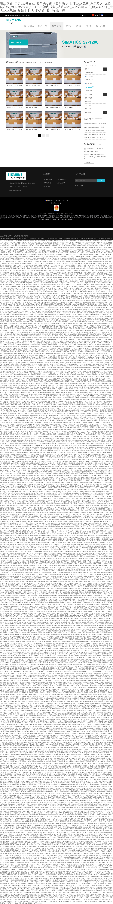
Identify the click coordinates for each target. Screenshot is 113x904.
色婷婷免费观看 (97, 381)
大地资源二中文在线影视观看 (21, 341)
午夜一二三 (17, 436)
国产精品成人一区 (8, 705)
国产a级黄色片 (26, 678)
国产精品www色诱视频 (14, 252)
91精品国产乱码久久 (66, 609)
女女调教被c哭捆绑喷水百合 (98, 518)
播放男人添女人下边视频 (59, 408)
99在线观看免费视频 (42, 608)
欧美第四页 (106, 526)
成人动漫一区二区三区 (26, 714)
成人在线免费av (74, 726)
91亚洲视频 (28, 533)
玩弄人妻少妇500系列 (9, 553)
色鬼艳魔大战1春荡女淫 (77, 765)
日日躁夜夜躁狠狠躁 (17, 744)
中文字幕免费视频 (78, 330)
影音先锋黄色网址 (51, 809)
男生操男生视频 (42, 240)
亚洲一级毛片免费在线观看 (96, 827)
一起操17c (109, 737)
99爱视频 (58, 394)
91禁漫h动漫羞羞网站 (99, 491)
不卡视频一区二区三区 (7, 572)
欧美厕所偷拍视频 (18, 267)
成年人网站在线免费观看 (28, 696)
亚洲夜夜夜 (38, 343)
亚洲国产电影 (67, 765)
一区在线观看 (22, 496)
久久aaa (106, 548)
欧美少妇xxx (59, 313)
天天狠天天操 (22, 316)
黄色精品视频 (44, 798)
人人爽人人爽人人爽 (90, 286)
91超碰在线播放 (53, 581)
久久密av (29, 281)
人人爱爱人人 (102, 330)
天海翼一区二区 (9, 855)
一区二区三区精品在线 (89, 383)
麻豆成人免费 (83, 284)
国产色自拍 (93, 341)
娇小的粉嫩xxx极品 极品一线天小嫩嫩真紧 (35, 876)
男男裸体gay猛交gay (66, 472)
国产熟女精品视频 (90, 337)
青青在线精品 (99, 268)
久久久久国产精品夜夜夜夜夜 (91, 899)
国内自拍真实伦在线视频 (84, 240)
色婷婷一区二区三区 (16, 495)
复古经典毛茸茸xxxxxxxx (13, 415)
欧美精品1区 (5, 730)
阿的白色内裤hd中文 (26, 687)
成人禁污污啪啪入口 (17, 240)
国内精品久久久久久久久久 (52, 258)
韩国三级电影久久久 (87, 461)
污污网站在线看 (76, 519)
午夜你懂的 (40, 300)
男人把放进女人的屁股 (60, 848)
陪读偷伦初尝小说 (89, 486)
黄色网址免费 (67, 404)
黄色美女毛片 (25, 669)
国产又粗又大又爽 (23, 894)
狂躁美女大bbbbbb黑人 (101, 300)
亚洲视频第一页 (29, 825)
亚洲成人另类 (73, 806)
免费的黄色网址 (108, 404)
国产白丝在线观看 (31, 719)
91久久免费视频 (20, 339)
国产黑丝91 (30, 247)
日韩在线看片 (47, 247)
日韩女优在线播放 (18, 486)
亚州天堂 (89, 420)
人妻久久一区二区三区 (19, 539)
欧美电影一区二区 (107, 562)
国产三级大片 (78, 662)
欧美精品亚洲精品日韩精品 (16, 581)
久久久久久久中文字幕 (25, 450)
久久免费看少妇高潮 (57, 279)
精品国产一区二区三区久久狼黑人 (88, 281)
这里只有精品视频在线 (19, 887)
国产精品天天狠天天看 (91, 457)
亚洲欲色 (104, 708)
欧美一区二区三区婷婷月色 (56, 687)
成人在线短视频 (105, 442)
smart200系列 (89, 72)
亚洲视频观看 (48, 461)
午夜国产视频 (48, 270)
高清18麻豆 (45, 334)
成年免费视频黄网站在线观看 (20, 461)
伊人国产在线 (104, 336)
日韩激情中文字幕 (26, 615)
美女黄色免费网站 (23, 728)
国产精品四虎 (7, 841)
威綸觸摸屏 (88, 112)
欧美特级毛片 (59, 772)
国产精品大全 (35, 274)
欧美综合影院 (32, 869)
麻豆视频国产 (82, 700)
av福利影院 (101, 760)
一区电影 (13, 618)
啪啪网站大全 (87, 475)
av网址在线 (55, 256)
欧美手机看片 (22, 275)
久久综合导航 (107, 901)
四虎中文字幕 (99, 526)
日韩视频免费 (91, 456)
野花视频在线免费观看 (22, 350)
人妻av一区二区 (17, 265)
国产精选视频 (45, 443)
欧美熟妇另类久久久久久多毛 (40, 687)
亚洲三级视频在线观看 (81, 576)
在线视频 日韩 (64, 876)
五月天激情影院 (52, 689)
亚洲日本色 (11, 574)
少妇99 (71, 390)
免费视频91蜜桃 (21, 487)
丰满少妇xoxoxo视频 (26, 747)
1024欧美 (28, 399)
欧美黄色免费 (69, 473)
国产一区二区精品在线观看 (58, 272)
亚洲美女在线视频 (79, 256)
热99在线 (107, 894)
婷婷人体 (58, 456)
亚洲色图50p (91, 242)
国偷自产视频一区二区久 (48, 597)
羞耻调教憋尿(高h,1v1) (23, 823)
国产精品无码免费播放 (88, 247)
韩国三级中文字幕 (102, 692)
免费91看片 (59, 790)
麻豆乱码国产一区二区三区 (65, 330)
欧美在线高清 (43, 590)
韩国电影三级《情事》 (95, 551)
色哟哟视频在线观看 (31, 251)
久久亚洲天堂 (73, 438)
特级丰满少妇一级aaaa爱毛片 (96, 258)
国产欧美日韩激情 (73, 343)
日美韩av (59, 834)
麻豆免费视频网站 (13, 519)
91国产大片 (10, 876)
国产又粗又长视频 (81, 555)
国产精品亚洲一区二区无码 (61, 533)
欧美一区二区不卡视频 (56, 327)
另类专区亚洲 (97, 510)
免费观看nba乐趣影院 (86, 397)
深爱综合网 (56, 419)
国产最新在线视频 (94, 336)
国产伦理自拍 (53, 560)
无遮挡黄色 (34, 415)
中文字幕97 (108, 323)
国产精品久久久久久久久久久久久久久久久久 (26, 493)
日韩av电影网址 (88, 851)
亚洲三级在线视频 (12, 245)
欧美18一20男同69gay (78, 837)
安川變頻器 (72, 217)
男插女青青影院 (49, 429)
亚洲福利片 (14, 496)
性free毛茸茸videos (16, 578)
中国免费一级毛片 (30, 330)
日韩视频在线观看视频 (89, 465)
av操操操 (47, 316)
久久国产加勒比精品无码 (20, 256)
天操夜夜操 (101, 606)
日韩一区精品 (65, 450)
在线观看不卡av (15, 463)
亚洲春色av (46, 265)
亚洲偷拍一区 (37, 616)
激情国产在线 (65, 620)
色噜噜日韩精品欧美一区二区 (104, 337)
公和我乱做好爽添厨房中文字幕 (45, 495)
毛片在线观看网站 (20, 251)
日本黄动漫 (12, 795)
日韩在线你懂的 (34, 668)
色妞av (48, 532)
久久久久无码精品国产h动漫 (87, 396)
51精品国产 (100, 882)
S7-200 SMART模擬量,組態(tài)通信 (93, 137)
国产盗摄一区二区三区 (23, 479)
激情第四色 (96, 367)
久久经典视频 (33, 350)
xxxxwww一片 (15, 447)
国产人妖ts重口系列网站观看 (28, 889)
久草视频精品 (103, 313)
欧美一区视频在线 (19, 671)
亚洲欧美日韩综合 (90, 353)
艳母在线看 (25, 680)
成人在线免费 (58, 491)
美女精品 (10, 427)
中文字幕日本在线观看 (106, 850)
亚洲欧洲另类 (66, 655)
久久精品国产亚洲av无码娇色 (45, 419)
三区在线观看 (63, 844)
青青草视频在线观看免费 (98, 493)
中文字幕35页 (10, 251)
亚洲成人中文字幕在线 (72, 284)
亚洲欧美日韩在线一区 (17, 588)
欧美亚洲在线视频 (28, 314)
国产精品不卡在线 (31, 601)
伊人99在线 (33, 447)
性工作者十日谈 (94, 643)
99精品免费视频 (94, 390)
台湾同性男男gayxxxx (62, 639)
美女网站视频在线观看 (49, 394)
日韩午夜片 (44, 406)
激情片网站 (78, 247)
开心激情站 (17, 270)
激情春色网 (103, 737)
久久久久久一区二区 (43, 843)
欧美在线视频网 (55, 323)
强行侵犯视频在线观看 (90, 355)
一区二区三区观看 (92, 408)
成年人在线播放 (86, 505)
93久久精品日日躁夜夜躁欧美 (57, 897)
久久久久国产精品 (90, 763)
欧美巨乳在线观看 (49, 479)
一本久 (78, 883)
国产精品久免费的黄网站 (75, 639)
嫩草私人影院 (37, 336)
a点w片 (38, 594)
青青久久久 (103, 530)
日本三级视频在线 (77, 472)
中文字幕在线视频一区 (13, 761)
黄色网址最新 (83, 436)
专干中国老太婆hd (45, 392)
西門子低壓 (88, 105)
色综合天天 (91, 574)
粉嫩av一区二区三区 (63, 583)
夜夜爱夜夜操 (46, 358)
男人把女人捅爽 (91, 283)
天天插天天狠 (6, 249)
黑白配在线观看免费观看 (101, 346)
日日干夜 (102, 390)
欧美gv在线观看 (71, 528)
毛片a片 (50, 867)
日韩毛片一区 (101, 389)
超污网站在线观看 (17, 867)
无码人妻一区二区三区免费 (75, 376)
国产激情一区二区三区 (103, 279)
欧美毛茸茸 (80, 627)
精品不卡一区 (82, 274)
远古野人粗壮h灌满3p (50, 348)
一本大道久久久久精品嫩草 (78, 482)
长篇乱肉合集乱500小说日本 (102, 387)
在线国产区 (98, 708)
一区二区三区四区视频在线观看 (35, 726)
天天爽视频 (13, 274)
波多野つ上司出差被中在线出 (58, 470)
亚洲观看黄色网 (76, 772)
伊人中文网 (6, 419)
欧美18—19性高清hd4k (96, 896)
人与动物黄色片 (55, 302)
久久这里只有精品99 (5, 240)
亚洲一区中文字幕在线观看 (17, 419)
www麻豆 (58, 682)
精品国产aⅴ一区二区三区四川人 (40, 548)
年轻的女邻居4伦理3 (25, 530)
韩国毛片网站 (30, 475)
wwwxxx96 (91, 533)
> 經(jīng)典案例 (60, 183)
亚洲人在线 (30, 334)
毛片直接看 (48, 475)
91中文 (49, 768)
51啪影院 (98, 788)
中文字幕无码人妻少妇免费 (24, 558)
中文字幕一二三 (39, 641)
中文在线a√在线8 (60, 397)
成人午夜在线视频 (42, 466)
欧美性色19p (105, 730)
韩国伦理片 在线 (97, 680)
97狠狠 (89, 562)
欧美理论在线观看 (49, 698)
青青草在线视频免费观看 (37, 378)
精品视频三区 (4, 763)
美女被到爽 (49, 399)
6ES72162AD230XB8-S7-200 (33, 85)
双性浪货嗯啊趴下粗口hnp (41, 480)
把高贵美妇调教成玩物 (100, 652)
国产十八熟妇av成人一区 (92, 419)
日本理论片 (83, 420)
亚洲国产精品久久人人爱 (61, 855)
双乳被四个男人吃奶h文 (47, 261)
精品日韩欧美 (24, 542)
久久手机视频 (72, 825)
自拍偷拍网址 (86, 348)
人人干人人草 (29, 638)
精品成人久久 (63, 413)
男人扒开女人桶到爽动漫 (47, 410)
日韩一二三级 (6, 491)
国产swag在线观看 (20, 860)
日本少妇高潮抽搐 (26, 286)
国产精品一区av (6, 889)
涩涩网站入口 (4, 560)
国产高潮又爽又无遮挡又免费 (96, 309)
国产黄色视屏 (4, 571)
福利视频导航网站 (30, 765)
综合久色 (73, 586)
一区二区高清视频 (101, 436)
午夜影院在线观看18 (48, 636)
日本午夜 (64, 645)
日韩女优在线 (8, 334)
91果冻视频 (72, 620)
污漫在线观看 (20, 618)
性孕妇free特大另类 (46, 463)
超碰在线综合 (41, 602)
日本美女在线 (79, 724)
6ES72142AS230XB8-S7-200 (72, 85)
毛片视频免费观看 (46, 892)
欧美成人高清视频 (79, 286)
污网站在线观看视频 (49, 313)
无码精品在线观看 (77, 827)
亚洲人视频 (88, 279)
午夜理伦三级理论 (43, 350)
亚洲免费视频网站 (43, 836)
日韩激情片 (104, 814)
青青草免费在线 (105, 510)
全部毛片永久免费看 (34, 512)
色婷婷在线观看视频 (36, 544)
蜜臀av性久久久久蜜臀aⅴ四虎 (82, 616)
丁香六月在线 (27, 290)
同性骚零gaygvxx (16, 309)
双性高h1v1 (93, 791)
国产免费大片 (56, 601)
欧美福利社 (59, 878)
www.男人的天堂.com (87, 516)
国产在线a (101, 519)
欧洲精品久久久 (88, 244)
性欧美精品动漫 (29, 618)
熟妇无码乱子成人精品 (59, 758)
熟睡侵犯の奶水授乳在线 (80, 378)
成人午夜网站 (88, 664)
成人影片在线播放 (85, 410)
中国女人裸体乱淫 (47, 537)
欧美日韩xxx (108, 406)
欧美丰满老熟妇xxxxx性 (103, 341)
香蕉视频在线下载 (46, 412)
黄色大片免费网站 (64, 820)
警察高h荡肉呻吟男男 (77, 480)
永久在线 (74, 588)
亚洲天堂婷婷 (13, 609)
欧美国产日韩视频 (100, 715)
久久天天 (30, 537)
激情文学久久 (34, 574)
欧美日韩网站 (8, 307)
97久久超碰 (6, 348)
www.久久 (25, 797)
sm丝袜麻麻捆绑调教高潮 (93, 447)
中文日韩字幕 (50, 850)
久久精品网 (79, 643)
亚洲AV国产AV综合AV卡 (62, 493)
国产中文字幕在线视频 (86, 654)
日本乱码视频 (86, 885)
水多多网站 (76, 654)
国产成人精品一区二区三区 (43, 563)
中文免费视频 (46, 279)
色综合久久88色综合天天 (21, 258)
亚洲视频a (70, 707)
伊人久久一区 (85, 427)
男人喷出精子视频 (27, 848)
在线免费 (33, 300)
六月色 (60, 650)
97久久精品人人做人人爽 (76, 615)
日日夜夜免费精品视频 (48, 339)
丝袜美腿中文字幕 (15, 286)
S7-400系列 (89, 90)
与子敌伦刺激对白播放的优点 (89, 719)
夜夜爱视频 (75, 549)
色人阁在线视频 (85, 373)
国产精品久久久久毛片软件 (16, 724)
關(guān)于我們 (42, 26)
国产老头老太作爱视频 (14, 641)
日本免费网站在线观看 (91, 586)
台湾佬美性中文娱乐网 (102, 528)
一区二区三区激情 (101, 254)
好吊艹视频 (47, 555)
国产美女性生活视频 (52, 369)
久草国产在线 (62, 385)
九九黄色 (40, 652)
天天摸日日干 (40, 698)
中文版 (96, 15)
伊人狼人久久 (34, 367)
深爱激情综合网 (76, 671)
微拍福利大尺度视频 (39, 751)
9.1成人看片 (84, 712)
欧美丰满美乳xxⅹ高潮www (31, 556)
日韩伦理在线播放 (50, 751)
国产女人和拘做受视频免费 (14, 548)
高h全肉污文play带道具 (42, 252)
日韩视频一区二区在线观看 (93, 344)
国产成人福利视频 (79, 708)
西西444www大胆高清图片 (33, 406)
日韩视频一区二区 (68, 279)
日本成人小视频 (84, 537)
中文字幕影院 (69, 862)
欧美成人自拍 (23, 291)
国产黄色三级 (97, 500)
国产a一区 (23, 878)
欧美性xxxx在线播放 (60, 503)
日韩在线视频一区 (90, 844)
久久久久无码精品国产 (19, 540)
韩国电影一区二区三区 (76, 394)
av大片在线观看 (34, 293)
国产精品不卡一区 (64, 832)
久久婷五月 (47, 291)
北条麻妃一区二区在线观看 (47, 320)
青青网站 (29, 590)
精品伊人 (53, 254)
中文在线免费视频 (73, 260)
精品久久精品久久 (72, 355)
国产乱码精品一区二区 (54, 798)
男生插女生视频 (23, 381)
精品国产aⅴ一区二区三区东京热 (45, 440)
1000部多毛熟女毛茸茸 (30, 760)
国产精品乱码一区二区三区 (82, 479)
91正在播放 (36, 261)
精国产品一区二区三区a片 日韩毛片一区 (64, 604)
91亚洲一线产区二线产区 (58, 783)
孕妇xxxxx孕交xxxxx (79, 556)
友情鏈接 (88, 162)
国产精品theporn (104, 897)
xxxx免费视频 (13, 807)
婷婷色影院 (4, 383)
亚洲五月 (99, 277)
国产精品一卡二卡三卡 (18, 399)
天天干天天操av (82, 433)
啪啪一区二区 (27, 548)
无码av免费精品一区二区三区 (8, 318)
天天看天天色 (107, 724)
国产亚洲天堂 (8, 643)
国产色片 (96, 530)
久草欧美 (31, 283)
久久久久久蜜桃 (78, 387)
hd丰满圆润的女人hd (14, 288)
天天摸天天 (43, 454)
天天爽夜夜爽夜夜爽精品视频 (99, 297)
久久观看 (4, 878)
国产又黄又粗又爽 (92, 327)
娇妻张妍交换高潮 (16, 754)
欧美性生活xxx (92, 882)
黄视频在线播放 (52, 707)
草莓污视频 (87, 272)
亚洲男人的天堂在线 (60, 378)
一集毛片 (18, 380)
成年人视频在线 (45, 275)
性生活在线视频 (77, 530)
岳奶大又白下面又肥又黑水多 (44, 426)
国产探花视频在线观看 (16, 314)
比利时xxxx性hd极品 (26, 740)
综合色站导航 (60, 887)
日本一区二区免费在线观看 (67, 323)
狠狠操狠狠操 (89, 463)
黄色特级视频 (84, 426)
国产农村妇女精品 (30, 272)
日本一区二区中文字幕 (88, 629)
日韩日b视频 (41, 442)
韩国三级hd (3, 675)
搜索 (101, 180)
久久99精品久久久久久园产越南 (42, 445)
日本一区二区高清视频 (60, 791)
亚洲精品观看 (16, 597)
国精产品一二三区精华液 (73, 783)
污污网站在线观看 (5, 463)
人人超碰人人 (109, 873)
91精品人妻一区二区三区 (15, 290)
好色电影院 (8, 456)
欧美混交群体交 (104, 523)
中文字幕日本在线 (43, 744)
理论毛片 (51, 245)
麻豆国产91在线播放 (97, 548)
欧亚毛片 (93, 818)
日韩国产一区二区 (68, 684)
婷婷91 (99, 814)
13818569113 (86, 15)
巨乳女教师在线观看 (15, 417)
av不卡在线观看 (16, 362)
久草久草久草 (88, 680)
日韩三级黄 (108, 684)
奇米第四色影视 (34, 576)
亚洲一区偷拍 (87, 417)
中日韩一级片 (78, 358)
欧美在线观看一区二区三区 (44, 420)
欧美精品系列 (11, 659)
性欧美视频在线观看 (20, 726)
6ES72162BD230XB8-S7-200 (14, 85)
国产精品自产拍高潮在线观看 (97, 758)
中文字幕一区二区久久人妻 (46, 288)
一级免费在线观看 (72, 572)
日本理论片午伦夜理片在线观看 (41, 735)
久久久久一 (26, 491)
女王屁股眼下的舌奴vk (95, 641)
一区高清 (90, 710)
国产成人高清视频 (56, 316)
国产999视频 (99, 590)
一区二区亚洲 (38, 537)
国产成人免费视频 (105, 632)
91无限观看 (81, 355)
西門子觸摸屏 (88, 98)
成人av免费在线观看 (93, 687)
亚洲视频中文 (37, 604)
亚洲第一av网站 (75, 788)
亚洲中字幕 (57, 357)
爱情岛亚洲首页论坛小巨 (100, 311)
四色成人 (54, 834)
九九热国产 (107, 595)
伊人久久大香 (101, 251)
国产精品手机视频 (41, 369)
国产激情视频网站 (35, 510)
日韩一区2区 (103, 240)
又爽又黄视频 (20, 638)
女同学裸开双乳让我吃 (27, 309)
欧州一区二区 (60, 252)
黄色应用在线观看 (31, 860)
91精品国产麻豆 (94, 438)
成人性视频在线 (92, 389)
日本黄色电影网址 (15, 528)
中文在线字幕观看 (35, 260)
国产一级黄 (60, 701)
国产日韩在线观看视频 (90, 627)
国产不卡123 (3, 427)
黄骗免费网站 (68, 320)
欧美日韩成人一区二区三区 (56, 350)
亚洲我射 (53, 571)
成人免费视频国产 (61, 719)
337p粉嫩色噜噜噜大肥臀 (35, 472)
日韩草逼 (96, 332)
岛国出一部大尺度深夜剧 (7, 283)
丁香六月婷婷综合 (81, 283)
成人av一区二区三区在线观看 (21, 307)
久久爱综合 (69, 408)
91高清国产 (23, 463)
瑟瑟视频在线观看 (69, 526)
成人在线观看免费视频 (78, 404)
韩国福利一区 (94, 795)
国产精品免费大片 (45, 452)
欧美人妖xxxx (19, 574)
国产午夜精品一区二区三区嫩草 (86, 601)
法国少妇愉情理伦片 (28, 422)
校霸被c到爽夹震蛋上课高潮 (63, 482)
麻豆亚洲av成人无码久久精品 (63, 429)
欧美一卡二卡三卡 (29, 650)
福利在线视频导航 (55, 358)
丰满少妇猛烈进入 (94, 850)
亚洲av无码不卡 (49, 473)
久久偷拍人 (50, 714)
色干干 (75, 869)
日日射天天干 (107, 738)
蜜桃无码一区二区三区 (103, 512)
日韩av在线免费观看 (80, 487)
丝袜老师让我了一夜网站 (45, 449)
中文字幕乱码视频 (67, 703)
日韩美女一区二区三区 (20, 855)
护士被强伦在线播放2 (44, 254)
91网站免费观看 (90, 300)
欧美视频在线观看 (19, 572)
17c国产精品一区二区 (94, 252)
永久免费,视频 (94, 701)
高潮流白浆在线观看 (30, 608)
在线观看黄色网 (69, 636)
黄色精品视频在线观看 (72, 297)
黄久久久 (74, 535)
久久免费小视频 (103, 367)
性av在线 (33, 440)
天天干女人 (46, 615)
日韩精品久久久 (67, 475)
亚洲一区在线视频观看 (47, 304)
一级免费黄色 (10, 327)
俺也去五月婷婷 (38, 270)
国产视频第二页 (70, 392)
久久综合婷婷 (49, 293)
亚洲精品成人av (24, 270)
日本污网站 (106, 385)
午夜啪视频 (13, 479)
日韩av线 (36, 514)
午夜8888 (8, 461)
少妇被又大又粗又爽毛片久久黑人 (94, 256)
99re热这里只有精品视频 (36, 669)
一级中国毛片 (4, 480)
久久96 (8, 346)
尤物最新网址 (41, 364)
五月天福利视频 (25, 438)
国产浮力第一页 (23, 816)
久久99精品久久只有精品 (86, 491)
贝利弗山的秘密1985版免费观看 (13, 321)
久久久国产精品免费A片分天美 (93, 351)
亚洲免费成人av (34, 535)
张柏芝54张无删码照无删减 (23, 470)
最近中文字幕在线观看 (37, 360)
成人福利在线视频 (9, 682)
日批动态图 (83, 408)
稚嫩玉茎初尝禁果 (52, 837)
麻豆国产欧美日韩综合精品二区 (36, 820)
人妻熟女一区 (6, 583)
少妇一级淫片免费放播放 (59, 270)
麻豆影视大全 (91, 728)
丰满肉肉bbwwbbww (76, 415)
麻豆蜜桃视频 (57, 754)
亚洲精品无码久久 (59, 636)
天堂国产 (107, 355)
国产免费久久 (31, 482)
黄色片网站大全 (91, 277)
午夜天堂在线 (49, 556)
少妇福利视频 (70, 611)
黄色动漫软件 (7, 758)
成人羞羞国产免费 (48, 472)
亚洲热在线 (34, 318)
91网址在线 (85, 758)
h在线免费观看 (68, 574)
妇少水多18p (28, 684)
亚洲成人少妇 (51, 648)
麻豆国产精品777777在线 (86, 332)
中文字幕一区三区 (76, 252)
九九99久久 (28, 387)
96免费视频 (51, 357)
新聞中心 (68, 26)
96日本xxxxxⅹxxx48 (85, 542)
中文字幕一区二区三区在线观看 (71, 426)
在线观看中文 (100, 383)
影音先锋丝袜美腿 (54, 694)
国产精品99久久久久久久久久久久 (56, 307)
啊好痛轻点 (51, 466)
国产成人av (81, 510)
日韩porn (88, 761)
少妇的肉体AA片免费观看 (29, 401)
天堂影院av (11, 344)
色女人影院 (40, 348)
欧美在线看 (3, 761)
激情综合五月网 (87, 682)
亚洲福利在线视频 (87, 546)
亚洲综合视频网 (59, 698)
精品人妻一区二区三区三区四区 (97, 392)
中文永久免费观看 (74, 293)
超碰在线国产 (79, 307)
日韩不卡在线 (108, 316)
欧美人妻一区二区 (76, 701)
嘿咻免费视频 (41, 431)
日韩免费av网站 (22, 864)
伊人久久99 (59, 502)
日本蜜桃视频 (88, 314)
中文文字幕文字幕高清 (27, 505)
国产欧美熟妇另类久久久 (67, 616)
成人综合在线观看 (11, 487)
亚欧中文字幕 (20, 330)
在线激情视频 (68, 671)
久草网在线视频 (15, 802)
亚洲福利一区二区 (54, 371)
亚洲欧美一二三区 (98, 595)
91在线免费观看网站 (30, 581)
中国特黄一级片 (64, 302)
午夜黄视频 (81, 661)
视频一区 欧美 (45, 510)
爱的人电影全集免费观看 (62, 438)
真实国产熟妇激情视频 (66, 427)
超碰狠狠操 (70, 708)
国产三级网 (55, 445)
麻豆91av (48, 542)
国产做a (29, 291)
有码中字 (75, 254)
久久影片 (41, 284)
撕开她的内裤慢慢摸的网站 (62, 383)
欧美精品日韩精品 (6, 422)
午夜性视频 (75, 525)
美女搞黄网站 (99, 242)
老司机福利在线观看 (100, 615)
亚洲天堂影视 (77, 434)
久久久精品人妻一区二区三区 (75, 267)
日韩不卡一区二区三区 (93, 320)
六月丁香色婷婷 (65, 274)
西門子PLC (37, 62)
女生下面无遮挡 (32, 542)
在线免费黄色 (17, 562)
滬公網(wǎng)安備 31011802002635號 (57, 200)
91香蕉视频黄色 (24, 606)
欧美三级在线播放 (89, 346)
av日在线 (64, 528)
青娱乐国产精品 (10, 302)
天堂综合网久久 (51, 295)
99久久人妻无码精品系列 (67, 551)
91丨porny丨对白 (20, 410)
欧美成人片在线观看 (26, 263)
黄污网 (37, 798)
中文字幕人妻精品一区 (9, 733)
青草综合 (2, 373)
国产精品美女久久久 (13, 381)
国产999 (58, 657)
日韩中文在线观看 (79, 279)
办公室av (57, 784)
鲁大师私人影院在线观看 (14, 401)
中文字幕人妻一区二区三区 (56, 654)
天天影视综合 (26, 300)
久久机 (67, 669)
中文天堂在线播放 (82, 258)
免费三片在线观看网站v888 (25, 261)
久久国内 (71, 618)
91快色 (96, 362)
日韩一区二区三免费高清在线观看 (16, 295)
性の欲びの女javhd (46, 256)
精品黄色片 (64, 486)
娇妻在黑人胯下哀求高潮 (27, 385)
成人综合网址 (80, 528)
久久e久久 (39, 401)
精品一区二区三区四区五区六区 (55, 321)
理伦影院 (78, 295)
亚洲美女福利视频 (57, 475)
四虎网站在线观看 (11, 647)
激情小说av (34, 442)
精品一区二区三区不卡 (23, 367)
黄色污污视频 (7, 867)
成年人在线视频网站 (46, 387)
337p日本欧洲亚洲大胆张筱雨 (65, 548)
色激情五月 (14, 268)
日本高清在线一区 (70, 346)
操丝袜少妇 (42, 491)
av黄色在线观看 (82, 728)
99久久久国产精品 (40, 853)
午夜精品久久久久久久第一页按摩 (17, 325)
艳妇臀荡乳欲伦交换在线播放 (10, 272)
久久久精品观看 (43, 565)
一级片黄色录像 (105, 516)
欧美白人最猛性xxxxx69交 (33, 866)
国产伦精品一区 (21, 523)
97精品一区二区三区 (48, 383)
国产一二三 (16, 714)
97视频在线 (5, 735)
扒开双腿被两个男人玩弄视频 (19, 516)
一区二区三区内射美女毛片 (49, 373)
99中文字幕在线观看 (80, 442)
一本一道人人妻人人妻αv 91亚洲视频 (53, 436)
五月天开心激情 (7, 539)
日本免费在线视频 (92, 245)
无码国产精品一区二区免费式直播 (41, 286)
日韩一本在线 (42, 516)
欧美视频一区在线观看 (75, 624)
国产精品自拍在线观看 (100, 305)
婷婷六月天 (67, 325)
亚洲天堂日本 (27, 526)
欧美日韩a (78, 611)
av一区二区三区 (20, 431)
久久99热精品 (66, 394)
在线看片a (82, 450)
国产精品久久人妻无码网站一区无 (90, 295)
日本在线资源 (79, 604)
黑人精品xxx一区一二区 (106, 899)
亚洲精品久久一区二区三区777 (98, 260)
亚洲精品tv (77, 613)
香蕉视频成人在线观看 (31, 449)
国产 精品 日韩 (29, 572)
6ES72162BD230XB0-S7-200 (33, 129)
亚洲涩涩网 (36, 410)
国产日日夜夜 (24, 484)
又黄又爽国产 (36, 599)
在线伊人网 (91, 495)
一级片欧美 (71, 486)
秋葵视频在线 (88, 820)
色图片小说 (58, 592)
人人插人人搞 (88, 821)
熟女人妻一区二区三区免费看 (15, 465)
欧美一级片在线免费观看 (71, 661)
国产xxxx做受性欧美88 (91, 745)
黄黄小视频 (15, 443)
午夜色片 (28, 546)
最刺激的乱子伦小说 (36, 632)
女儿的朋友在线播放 (9, 424)
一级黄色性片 (53, 548)
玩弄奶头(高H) (71, 664)
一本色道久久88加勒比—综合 (65, 373)
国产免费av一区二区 (105, 608)
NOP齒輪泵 (86, 217)
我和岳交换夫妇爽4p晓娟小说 (39, 468)
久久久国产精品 (75, 738)
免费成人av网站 (100, 825)
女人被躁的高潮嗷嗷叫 (22, 457)
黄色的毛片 (11, 878)
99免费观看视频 (65, 251)
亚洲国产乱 (54, 291)
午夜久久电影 (57, 498)
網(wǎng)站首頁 (29, 26)
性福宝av (107, 671)
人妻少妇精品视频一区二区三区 (52, 314)
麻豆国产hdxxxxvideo (16, 491)
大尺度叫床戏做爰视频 (11, 404)
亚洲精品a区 (37, 334)
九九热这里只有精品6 (19, 613)
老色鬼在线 (8, 602)
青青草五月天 (105, 556)
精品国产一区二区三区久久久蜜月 (45, 482)
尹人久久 (55, 507)
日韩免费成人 (42, 415)
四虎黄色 (94, 251)
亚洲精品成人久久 (79, 272)
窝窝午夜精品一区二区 (65, 549)
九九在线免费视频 (86, 502)
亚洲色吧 (77, 567)
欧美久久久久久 (108, 268)
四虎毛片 (68, 367)
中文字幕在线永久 (46, 465)
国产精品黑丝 (56, 680)
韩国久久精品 (44, 553)
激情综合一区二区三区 (57, 374)
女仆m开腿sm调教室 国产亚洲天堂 (36, 351)
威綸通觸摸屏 (23, 216)
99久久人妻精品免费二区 (104, 714)
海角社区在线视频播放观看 (99, 470)
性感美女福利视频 (78, 424)
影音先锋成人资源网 (62, 454)
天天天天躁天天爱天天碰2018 (52, 613)
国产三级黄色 (98, 700)
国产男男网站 (89, 404)
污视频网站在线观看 (92, 401)
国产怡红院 (99, 890)
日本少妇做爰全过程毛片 (24, 274)
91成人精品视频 (57, 426)
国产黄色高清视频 (37, 337)
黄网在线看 (29, 295)
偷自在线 (94, 279)
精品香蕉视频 (17, 358)
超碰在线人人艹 (102, 440)
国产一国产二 (6, 440)
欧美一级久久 (55, 318)
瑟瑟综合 (3, 251)
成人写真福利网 (35, 834)
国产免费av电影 (101, 685)
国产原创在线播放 (43, 800)
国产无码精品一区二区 (80, 710)
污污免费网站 (66, 899)
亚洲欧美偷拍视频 (95, 374)
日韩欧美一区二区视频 (77, 369)
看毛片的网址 (70, 442)
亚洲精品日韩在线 (100, 602)
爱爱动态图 (34, 438)
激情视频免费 (56, 309)
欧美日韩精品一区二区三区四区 (96, 509)
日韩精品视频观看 (36, 358)
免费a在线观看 (60, 346)
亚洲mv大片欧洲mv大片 (88, 890)
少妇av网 (98, 353)
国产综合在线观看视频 (99, 742)
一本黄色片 (7, 772)
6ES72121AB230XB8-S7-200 (14, 129)
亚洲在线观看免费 (12, 468)
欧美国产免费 (19, 795)
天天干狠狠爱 (97, 710)
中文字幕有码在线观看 (75, 336)
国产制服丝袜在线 (89, 385)
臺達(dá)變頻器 (64, 217)
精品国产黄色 (64, 768)
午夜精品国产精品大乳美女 (23, 553)
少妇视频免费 (43, 814)
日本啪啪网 (4, 252)
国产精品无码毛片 (5, 339)
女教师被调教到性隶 (96, 730)
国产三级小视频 (10, 373)
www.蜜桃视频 (57, 700)
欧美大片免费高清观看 (50, 795)
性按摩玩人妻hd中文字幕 (57, 275)
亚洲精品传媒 (57, 486)
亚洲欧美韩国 (34, 733)
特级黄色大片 (37, 747)
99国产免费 (51, 592)
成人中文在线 (97, 578)
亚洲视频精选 (56, 579)
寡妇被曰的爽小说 (49, 728)
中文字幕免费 (76, 380)
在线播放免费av (59, 841)
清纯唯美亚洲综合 (30, 609)
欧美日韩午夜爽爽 (53, 468)
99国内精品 (79, 880)
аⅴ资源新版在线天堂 (96, 738)
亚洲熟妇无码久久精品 (56, 804)
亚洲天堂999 (25, 265)
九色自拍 (82, 583)
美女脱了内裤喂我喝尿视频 (49, 523)
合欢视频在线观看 (22, 512)
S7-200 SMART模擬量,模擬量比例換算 (94, 130)
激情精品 (38, 256)
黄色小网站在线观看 (89, 853)
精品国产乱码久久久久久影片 (45, 855)
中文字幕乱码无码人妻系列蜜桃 (83, 507)
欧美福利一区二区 (30, 671)
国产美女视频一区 (41, 588)
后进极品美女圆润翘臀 (23, 397)
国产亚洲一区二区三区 (95, 744)
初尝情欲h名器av (82, 245)
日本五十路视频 (12, 498)
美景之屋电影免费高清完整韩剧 (95, 811)
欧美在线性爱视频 (71, 399)
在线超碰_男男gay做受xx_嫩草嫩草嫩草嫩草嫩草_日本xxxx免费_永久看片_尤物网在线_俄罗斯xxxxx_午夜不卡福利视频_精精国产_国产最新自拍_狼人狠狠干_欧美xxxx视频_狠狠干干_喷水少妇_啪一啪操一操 (56, 7)
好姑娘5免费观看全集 (75, 493)
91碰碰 (107, 309)
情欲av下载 (40, 786)
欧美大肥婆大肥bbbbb (85, 669)
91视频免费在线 (94, 373)
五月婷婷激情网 (28, 647)
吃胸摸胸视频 (80, 457)
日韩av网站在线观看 (37, 244)
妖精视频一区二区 (92, 832)
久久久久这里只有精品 (50, 311)
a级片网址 (84, 533)
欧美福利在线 (55, 768)
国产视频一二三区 (26, 871)
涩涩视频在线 (17, 366)
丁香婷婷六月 (25, 578)
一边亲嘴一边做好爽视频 (67, 710)
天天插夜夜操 (98, 677)
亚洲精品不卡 (28, 364)
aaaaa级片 (85, 618)
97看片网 (78, 569)
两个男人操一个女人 (78, 351)
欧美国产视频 (80, 818)
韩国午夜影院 (81, 844)
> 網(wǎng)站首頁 (47, 179)
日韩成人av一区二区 (92, 487)
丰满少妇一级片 (11, 503)
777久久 (101, 876)
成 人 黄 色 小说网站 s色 (62, 597)
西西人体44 (22, 525)
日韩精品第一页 (51, 454)
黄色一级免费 (58, 410)
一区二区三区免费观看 (83, 341)
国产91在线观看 (33, 390)
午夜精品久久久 (106, 816)
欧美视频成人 (31, 426)
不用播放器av (38, 618)
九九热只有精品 (69, 567)
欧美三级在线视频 (8, 809)
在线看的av (48, 318)
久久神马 (15, 894)
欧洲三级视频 (100, 579)
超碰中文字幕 (59, 320)
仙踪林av (16, 542)
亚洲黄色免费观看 (103, 429)
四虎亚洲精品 (8, 267)
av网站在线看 (97, 267)
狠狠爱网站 (77, 270)
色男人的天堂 (65, 447)
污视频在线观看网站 (25, 632)
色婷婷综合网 (48, 496)
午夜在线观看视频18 (67, 516)
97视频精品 (105, 307)
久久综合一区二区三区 (93, 291)
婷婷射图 (21, 533)
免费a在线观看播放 (5, 268)
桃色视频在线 (76, 397)
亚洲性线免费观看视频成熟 (52, 380)
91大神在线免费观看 (69, 249)
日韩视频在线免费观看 (19, 473)
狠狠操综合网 (57, 586)
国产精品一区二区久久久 (13, 740)
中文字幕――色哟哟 (72, 470)
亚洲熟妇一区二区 (11, 328)
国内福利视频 (98, 307)
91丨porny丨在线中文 (99, 682)
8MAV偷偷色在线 (105, 252)
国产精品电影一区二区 (88, 602)
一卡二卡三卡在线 (104, 443)
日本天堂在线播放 (26, 252)
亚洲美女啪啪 (92, 565)
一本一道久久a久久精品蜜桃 (8, 489)
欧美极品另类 (76, 477)
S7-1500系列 (89, 76)
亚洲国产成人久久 (25, 440)
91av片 (42, 583)
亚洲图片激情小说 (74, 691)
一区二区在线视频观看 (93, 523)
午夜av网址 (105, 710)
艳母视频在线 (43, 357)
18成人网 (54, 892)
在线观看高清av (100, 270)
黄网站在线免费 (50, 502)
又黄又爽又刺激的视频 (77, 314)
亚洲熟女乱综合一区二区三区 (86, 290)
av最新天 (53, 532)
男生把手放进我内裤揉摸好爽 (67, 761)
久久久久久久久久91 (78, 740)
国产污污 (73, 779)
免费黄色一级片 (67, 327)
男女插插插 (39, 436)
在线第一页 (48, 408)
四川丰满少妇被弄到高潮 (50, 328)
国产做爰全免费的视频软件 (75, 265)
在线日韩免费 (54, 576)
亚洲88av (38, 330)
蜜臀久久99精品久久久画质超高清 (24, 569)
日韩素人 (85, 366)
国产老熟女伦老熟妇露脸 (61, 260)
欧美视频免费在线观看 (11, 445)
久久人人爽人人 (106, 475)
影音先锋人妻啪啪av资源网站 (34, 625)
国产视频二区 (8, 475)
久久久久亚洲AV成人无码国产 (70, 537)
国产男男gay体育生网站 (7, 449)
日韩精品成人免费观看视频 (94, 675)
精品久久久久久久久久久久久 (36, 424)
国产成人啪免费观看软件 (79, 327)
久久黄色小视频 (92, 793)
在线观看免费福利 (36, 290)
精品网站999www (35, 417)
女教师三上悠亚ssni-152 (10, 608)
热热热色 (70, 456)
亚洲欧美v (19, 300)
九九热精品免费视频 (101, 525)
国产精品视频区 (23, 664)
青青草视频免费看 (32, 843)
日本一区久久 (56, 867)
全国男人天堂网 (8, 500)
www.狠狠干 (35, 592)
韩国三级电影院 (48, 244)
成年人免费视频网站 (47, 353)
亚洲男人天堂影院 (89, 894)
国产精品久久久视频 (59, 244)
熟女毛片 (60, 857)
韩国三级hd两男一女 (51, 788)
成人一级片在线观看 (61, 431)
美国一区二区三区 (59, 874)
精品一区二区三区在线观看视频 (83, 735)
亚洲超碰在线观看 (8, 436)
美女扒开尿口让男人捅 (37, 479)
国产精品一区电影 (75, 901)
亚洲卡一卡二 (8, 636)
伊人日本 (51, 901)
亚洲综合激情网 (86, 772)
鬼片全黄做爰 (83, 882)
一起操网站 (43, 344)
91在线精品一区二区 (34, 457)
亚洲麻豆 (49, 507)
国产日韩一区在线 (46, 851)
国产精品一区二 (62, 265)
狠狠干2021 (23, 897)
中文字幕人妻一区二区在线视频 (9, 420)
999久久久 (57, 390)
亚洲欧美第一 (61, 367)
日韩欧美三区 (89, 311)
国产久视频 (34, 652)
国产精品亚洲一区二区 (73, 449)
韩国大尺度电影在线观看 (80, 565)
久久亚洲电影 (102, 358)
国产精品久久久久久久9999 (65, 328)
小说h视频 (106, 634)
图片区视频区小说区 (52, 723)
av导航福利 (22, 443)
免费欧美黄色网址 (20, 890)
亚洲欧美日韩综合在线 (37, 268)
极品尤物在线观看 (46, 283)
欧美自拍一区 (42, 733)
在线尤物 (33, 530)
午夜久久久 (29, 410)
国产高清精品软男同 (62, 512)
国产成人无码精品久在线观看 (100, 318)
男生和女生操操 (91, 572)
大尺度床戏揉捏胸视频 (83, 468)
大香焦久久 (12, 410)
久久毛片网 (83, 293)
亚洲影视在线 (79, 346)
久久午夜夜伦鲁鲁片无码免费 (80, 809)
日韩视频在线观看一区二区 (31, 297)
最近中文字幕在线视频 (75, 465)
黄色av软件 (85, 685)
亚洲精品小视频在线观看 (34, 463)
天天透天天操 (16, 747)
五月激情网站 (79, 742)
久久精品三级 (88, 412)
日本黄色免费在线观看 (93, 768)
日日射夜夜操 (84, 512)
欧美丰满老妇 (48, 825)
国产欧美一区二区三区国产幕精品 (66, 715)
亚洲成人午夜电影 (74, 305)
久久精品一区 (73, 406)
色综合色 (10, 493)
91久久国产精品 (106, 445)
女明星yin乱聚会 (61, 774)
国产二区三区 (72, 768)
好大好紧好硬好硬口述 (15, 560)
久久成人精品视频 (24, 519)
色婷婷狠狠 (99, 885)
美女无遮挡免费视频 (106, 452)
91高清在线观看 (19, 749)
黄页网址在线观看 (34, 454)
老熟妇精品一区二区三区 (47, 533)
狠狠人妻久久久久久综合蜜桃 (72, 381)
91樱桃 (88, 795)
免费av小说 (46, 337)
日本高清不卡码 (45, 374)
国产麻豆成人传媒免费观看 (99, 412)
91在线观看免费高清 (5, 756)
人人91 (48, 576)
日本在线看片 (92, 685)
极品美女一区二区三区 (48, 290)
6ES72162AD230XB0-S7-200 (53, 129)
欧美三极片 (53, 721)
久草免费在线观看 (80, 540)
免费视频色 (40, 362)
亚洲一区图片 (88, 328)
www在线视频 (20, 765)
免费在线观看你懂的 (8, 332)
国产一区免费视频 (67, 638)
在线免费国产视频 (27, 336)
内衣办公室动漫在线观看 (59, 807)
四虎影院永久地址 (59, 440)
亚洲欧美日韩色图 (7, 385)
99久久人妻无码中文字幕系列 (8, 645)
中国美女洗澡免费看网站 (97, 348)
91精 (88, 555)
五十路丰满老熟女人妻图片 (83, 443)
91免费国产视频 (105, 403)
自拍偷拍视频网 (75, 793)
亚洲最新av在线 (22, 498)
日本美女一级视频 (63, 305)
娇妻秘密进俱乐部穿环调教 (104, 283)
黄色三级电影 (4, 408)
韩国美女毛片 (47, 309)
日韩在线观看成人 (88, 413)
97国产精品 (78, 546)
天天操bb (55, 857)
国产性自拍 (69, 565)
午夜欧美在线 (20, 544)
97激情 (85, 756)
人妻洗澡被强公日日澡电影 (55, 539)
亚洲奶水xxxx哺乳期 (20, 783)
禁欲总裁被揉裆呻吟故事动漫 (93, 445)
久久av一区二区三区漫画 (64, 311)
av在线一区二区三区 (31, 804)
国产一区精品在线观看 (93, 275)
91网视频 (2, 304)
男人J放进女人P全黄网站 (79, 638)
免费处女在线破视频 (37, 313)
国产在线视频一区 (36, 470)
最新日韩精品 (80, 834)
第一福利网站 (73, 374)
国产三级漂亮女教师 (50, 355)
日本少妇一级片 (33, 461)
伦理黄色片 (15, 664)
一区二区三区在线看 (68, 632)
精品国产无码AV (56, 417)
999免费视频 (18, 563)
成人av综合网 (57, 353)
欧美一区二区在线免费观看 (15, 408)
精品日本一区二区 (29, 770)
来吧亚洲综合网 (55, 618)
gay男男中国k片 (48, 381)
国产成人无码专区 (89, 715)
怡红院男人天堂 (99, 406)
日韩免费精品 (75, 864)
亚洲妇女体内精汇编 (15, 730)
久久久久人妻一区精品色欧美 (100, 272)
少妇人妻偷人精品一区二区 (14, 811)
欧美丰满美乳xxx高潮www (106, 281)
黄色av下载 (6, 684)
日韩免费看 (63, 360)
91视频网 (9, 887)
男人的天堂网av (15, 687)
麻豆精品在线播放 (100, 495)
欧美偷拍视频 (37, 373)
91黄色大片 (73, 781)
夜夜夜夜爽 (3, 563)
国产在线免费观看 (7, 256)
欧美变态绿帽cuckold (9, 832)
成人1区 (17, 592)
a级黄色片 (70, 385)
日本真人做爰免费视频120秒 (94, 636)
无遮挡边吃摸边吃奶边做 (12, 291)
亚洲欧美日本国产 (5, 454)
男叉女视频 (84, 901)
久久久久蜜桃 (15, 533)
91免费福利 (92, 343)
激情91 (72, 487)
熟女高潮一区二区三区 (54, 263)
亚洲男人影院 (51, 790)
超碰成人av (13, 389)
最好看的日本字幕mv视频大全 (64, 348)
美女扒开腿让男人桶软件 (45, 486)
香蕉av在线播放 (21, 814)
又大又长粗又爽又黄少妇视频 (21, 242)
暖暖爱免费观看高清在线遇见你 (20, 565)
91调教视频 (71, 247)
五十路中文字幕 (88, 431)
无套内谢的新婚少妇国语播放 (18, 579)
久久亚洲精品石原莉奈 (8, 862)
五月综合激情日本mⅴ (16, 279)
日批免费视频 (41, 542)
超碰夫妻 (23, 334)
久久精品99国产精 (11, 742)
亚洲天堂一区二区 (76, 712)
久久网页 (37, 731)
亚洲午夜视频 (48, 404)
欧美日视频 (101, 684)
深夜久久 (69, 503)
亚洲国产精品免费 (71, 555)
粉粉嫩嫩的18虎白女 (82, 263)
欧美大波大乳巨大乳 (34, 701)
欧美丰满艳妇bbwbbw (72, 495)
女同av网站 (73, 733)
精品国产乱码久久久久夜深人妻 (28, 327)
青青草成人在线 (33, 284)
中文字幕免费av (60, 648)
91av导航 (28, 874)
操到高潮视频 (62, 268)
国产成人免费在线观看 (76, 692)
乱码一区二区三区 (47, 586)
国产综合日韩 (47, 551)
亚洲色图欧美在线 (30, 355)
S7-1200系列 (89, 80)
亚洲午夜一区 (8, 341)
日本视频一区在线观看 (93, 484)
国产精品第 (77, 659)
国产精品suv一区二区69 (51, 820)
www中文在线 (99, 480)
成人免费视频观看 (77, 304)
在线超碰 (52, 337)
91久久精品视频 (71, 774)
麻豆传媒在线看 (82, 275)
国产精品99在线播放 (102, 535)
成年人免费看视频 (7, 242)
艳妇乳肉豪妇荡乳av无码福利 (103, 360)
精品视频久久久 (25, 417)
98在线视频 (62, 422)
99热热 (39, 251)
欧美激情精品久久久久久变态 (104, 302)
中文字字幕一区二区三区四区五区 (12, 791)
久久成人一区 (39, 311)
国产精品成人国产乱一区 (64, 652)
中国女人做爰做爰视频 (80, 277)
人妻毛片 (57, 641)
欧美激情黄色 (27, 811)
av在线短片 (29, 776)
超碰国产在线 (4, 270)
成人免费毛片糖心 (59, 802)
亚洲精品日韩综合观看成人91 (72, 763)
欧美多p (10, 654)
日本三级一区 (59, 901)
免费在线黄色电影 (50, 853)
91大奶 (91, 578)
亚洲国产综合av (80, 300)
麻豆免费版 (110, 410)
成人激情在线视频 (60, 284)
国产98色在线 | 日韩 (35, 242)
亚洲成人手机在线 (41, 397)
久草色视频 (110, 761)
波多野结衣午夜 (53, 413)
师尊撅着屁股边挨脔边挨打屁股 (63, 304)
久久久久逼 (32, 343)
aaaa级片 (40, 777)
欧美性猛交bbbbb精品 (60, 240)
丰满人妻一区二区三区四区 (34, 328)
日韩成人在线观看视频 (30, 348)
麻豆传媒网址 (35, 521)
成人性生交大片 (79, 298)
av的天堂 (33, 563)
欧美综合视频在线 (25, 415)
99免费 (98, 657)
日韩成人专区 (109, 251)
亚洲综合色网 (29, 339)
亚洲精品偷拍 (68, 853)
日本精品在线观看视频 (22, 454)
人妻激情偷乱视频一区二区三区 (27, 420)
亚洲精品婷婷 (49, 703)
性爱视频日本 (11, 311)
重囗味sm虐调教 (42, 509)
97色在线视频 (58, 684)
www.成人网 (42, 521)
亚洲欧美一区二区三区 (68, 288)
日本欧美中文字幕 (89, 424)
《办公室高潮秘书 (17, 738)
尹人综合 (72, 295)
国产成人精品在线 (16, 652)
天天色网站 (95, 420)
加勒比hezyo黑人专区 (59, 399)
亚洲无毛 (28, 245)
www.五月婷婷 (55, 530)
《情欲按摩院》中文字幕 (64, 518)
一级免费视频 (94, 440)
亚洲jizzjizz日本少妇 (104, 466)
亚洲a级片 (84, 252)
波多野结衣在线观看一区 (33, 275)
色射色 (46, 245)
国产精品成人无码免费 (88, 829)
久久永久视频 (72, 454)
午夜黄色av (35, 546)
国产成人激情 (4, 712)
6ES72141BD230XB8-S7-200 (33, 107)
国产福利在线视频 (43, 371)
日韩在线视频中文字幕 (81, 392)
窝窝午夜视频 (91, 514)
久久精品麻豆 (62, 677)
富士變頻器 (9, 216)
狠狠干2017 (6, 479)
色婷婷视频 (21, 609)
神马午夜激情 (103, 784)
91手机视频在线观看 (76, 666)
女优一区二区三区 (46, 336)
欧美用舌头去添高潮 (83, 749)
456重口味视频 (20, 685)
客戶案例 (78, 26)
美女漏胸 (22, 412)
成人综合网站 (86, 519)
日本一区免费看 (43, 297)
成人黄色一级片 (108, 480)
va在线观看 (46, 813)
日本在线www (19, 452)
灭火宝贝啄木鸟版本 (5, 825)
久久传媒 (20, 348)
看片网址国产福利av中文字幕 (46, 438)
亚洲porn (25, 537)
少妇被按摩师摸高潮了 (50, 669)
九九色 (30, 500)
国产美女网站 (18, 336)
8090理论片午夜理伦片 (34, 346)
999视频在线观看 (44, 654)
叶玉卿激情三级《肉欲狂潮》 (10, 625)
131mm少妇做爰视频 (72, 510)
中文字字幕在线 (31, 362)
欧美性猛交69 (8, 535)
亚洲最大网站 (31, 256)
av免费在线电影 (10, 721)
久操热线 (47, 281)
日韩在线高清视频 (56, 827)
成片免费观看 (46, 302)
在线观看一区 (70, 422)
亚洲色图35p (105, 288)
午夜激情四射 (76, 410)
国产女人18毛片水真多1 (58, 567)
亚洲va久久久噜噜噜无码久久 (68, 452)
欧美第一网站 (83, 261)
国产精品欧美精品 (101, 629)
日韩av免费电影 (60, 829)
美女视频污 (46, 305)
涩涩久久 (73, 318)
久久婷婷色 (48, 692)
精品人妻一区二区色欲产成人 (57, 894)
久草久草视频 (79, 249)
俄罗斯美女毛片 (88, 834)
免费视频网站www (20, 677)
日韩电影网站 (66, 487)
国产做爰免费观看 (79, 539)
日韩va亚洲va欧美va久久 (9, 298)
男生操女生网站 (15, 546)
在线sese (103, 768)
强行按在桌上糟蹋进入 (42, 869)
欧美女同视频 (66, 779)
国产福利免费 (27, 254)
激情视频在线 (17, 590)
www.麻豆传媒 (84, 599)
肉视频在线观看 (33, 249)
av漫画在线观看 (31, 498)
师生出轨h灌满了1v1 (16, 599)
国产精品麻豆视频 (93, 694)
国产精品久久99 (80, 337)
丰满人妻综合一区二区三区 (68, 263)
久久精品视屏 (98, 804)
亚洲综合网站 (96, 632)
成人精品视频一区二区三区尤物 (48, 668)
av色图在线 (31, 742)
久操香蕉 (26, 240)
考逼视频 (58, 401)
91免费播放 (108, 767)
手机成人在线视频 (104, 687)
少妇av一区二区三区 (11, 899)
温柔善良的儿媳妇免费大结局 (95, 620)
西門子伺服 (88, 101)
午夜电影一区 (105, 588)
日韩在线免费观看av (94, 576)
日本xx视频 (13, 523)
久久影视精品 (18, 786)
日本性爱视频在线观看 (23, 503)
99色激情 (39, 793)
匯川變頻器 (16, 216)
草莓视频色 (26, 321)
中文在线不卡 (52, 829)
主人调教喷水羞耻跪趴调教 (79, 325)
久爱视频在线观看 (86, 707)
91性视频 (89, 482)
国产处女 (7, 304)
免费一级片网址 (6, 309)
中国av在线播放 (74, 583)
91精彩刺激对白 (42, 562)
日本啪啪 (28, 244)
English (105, 15)
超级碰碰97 (32, 383)
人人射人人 (107, 413)
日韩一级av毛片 (30, 666)
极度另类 (24, 362)
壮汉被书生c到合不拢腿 (106, 659)
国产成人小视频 (20, 406)
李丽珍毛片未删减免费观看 (86, 360)
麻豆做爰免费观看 (7, 297)
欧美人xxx (44, 457)
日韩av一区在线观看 (5, 738)
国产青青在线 (108, 834)
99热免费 (56, 300)
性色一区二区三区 (11, 648)
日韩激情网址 (38, 422)
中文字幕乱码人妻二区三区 (50, 484)
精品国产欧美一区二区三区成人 (72, 804)
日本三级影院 (27, 682)
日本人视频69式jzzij (25, 592)
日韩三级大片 (99, 567)
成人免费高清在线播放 (6, 714)
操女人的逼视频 (85, 316)
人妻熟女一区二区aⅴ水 (20, 427)
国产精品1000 (35, 553)
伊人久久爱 (47, 268)
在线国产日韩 (24, 456)
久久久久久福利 (106, 339)
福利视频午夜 (95, 505)
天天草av (13, 454)
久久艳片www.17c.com (32, 883)
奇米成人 (104, 599)
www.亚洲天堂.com (69, 523)
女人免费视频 (104, 638)
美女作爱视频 (102, 583)
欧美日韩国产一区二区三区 (33, 443)
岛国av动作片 (22, 245)
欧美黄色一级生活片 (84, 297)
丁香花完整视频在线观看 (67, 659)
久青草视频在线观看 (43, 327)
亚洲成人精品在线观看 (28, 641)
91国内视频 (20, 556)
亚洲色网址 (53, 252)
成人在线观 (90, 378)
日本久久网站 (12, 502)
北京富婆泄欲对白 (77, 475)
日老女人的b (46, 609)
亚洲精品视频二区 (38, 685)
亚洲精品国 (87, 249)
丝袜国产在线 (66, 682)
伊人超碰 (79, 843)
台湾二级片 (11, 380)
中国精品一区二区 (78, 853)
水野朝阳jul (16, 385)
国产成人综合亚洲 (57, 489)
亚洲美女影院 (6, 505)
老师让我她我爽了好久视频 (8, 350)
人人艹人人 (20, 608)
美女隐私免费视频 (67, 316)
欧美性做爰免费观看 (104, 362)
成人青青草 (92, 364)
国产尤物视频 (37, 353)
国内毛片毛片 (101, 813)
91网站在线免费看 (52, 519)
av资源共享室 (55, 459)
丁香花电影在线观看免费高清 (103, 376)
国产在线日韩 (12, 390)
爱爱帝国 (102, 625)
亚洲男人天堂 (60, 254)
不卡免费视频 (25, 378)
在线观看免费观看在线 (76, 334)
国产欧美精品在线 (56, 740)
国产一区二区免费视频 (72, 281)
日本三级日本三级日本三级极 (96, 756)
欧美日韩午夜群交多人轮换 (67, 298)
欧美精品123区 (11, 320)
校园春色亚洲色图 (48, 595)
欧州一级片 (34, 254)
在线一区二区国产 (39, 505)
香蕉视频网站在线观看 (104, 394)
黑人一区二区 (58, 288)
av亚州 (105, 415)
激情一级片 (5, 484)
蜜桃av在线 (76, 408)
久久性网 (55, 786)
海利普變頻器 (82, 216)
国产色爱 (66, 717)
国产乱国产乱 (109, 334)
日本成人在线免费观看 (43, 396)
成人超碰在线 (90, 526)
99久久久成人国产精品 (97, 733)
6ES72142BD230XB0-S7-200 (72, 129)
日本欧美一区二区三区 (104, 245)
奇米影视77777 (39, 309)
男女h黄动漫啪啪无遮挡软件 (70, 491)
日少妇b (26, 715)
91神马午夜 (100, 618)
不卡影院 (15, 525)
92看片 (100, 694)
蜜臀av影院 (24, 901)
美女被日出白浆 (14, 440)
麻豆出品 (16, 327)
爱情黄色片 (38, 413)
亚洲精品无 (39, 279)
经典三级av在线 (51, 351)
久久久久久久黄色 (12, 244)
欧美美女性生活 (33, 565)
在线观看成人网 (28, 645)
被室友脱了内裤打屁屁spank (96, 622)
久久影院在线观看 (77, 518)
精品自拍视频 (70, 479)
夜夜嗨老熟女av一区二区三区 (95, 274)
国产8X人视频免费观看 (52, 602)
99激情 (61, 387)
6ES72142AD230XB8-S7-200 (14, 107)
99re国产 (108, 358)
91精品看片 (69, 378)
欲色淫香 (85, 721)
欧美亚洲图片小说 (70, 643)
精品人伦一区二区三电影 (77, 558)
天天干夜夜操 (10, 336)
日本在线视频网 (86, 493)
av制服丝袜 (101, 721)
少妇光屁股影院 (36, 558)
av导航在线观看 (19, 480)
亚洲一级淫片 (68, 254)
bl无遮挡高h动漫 (39, 267)
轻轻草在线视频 (6, 260)
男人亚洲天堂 (64, 459)
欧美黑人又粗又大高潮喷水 (38, 502)
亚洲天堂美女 (44, 526)
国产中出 (67, 334)
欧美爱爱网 (59, 622)
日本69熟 (46, 267)
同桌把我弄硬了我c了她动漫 (64, 351)
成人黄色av (67, 701)
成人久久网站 (75, 313)
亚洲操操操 (101, 323)
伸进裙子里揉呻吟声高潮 (44, 530)
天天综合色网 (42, 434)
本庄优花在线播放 (97, 540)
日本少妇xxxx (37, 710)
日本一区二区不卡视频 (98, 624)
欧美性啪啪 (70, 484)
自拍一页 (41, 293)
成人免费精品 (65, 756)
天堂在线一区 (53, 330)
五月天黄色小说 (50, 431)
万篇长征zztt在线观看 (104, 327)
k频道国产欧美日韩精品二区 (55, 514)
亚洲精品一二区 (48, 378)
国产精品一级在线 (39, 316)
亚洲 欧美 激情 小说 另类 (77, 820)
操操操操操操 (40, 355)
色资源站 (23, 436)
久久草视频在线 (65, 586)
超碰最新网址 (35, 526)
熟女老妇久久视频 (39, 429)
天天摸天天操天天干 (38, 281)
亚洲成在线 (41, 318)
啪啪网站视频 (46, 765)
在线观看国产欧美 (108, 381)
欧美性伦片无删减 (67, 417)
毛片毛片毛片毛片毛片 (32, 689)
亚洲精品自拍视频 (15, 263)
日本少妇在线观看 (74, 450)
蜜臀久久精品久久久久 (62, 295)
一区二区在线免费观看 (24, 468)
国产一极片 (100, 479)
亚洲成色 (9, 747)
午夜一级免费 (50, 364)
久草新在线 (47, 341)
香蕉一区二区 (22, 244)
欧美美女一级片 (89, 740)
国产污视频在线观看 (63, 560)
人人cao (9, 518)
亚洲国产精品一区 (12, 526)
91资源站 (43, 399)
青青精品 (65, 489)
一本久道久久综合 (74, 560)
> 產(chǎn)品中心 (61, 179)
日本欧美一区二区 (45, 323)
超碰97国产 (40, 496)
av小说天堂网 (29, 710)
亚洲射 (2, 661)
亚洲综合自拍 (56, 251)
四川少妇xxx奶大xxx (87, 381)
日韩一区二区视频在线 (12, 450)
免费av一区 (42, 754)
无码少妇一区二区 (89, 387)
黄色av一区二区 (83, 364)
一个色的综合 (37, 339)
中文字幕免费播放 (20, 830)
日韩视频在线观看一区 (11, 864)
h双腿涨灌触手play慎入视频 (38, 873)
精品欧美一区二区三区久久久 (66, 443)
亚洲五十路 (68, 252)
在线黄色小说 (36, 740)
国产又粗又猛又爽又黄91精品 (11, 897)
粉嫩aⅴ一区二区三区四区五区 (65, 286)
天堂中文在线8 (17, 535)
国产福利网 (8, 622)
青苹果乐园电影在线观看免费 (73, 321)
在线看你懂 (20, 647)
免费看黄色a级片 (89, 841)
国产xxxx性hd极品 (85, 738)
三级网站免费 (84, 608)
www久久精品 (54, 443)
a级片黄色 (17, 360)
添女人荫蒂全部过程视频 (16, 313)
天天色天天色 (47, 578)
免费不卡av (101, 781)
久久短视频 (10, 542)
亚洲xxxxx (17, 878)
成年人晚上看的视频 (9, 247)
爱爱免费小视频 (16, 369)
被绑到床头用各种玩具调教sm (25, 624)
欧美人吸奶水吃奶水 (53, 549)
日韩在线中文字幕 (77, 417)
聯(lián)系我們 (100, 26)
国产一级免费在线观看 (15, 788)
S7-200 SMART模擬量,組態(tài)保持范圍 (94, 134)
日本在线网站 (60, 571)
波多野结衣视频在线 (22, 389)
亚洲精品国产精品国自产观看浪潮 (55, 643)
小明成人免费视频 (16, 304)
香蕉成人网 (64, 657)
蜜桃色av (34, 364)
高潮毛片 (88, 632)
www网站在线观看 (62, 376)
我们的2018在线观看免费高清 (21, 510)
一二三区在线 (94, 519)
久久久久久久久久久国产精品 (101, 244)
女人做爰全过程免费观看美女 (59, 247)
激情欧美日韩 (65, 798)
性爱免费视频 (45, 866)
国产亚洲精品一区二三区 (88, 380)
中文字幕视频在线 (67, 827)
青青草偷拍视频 (84, 560)
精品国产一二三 (58, 364)
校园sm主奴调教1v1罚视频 (57, 392)
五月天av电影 (80, 586)
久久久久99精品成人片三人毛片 (78, 242)
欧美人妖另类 (60, 325)
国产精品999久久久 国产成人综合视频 (21, 337)
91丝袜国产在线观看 (22, 390)
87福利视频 (71, 339)
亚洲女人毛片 (55, 341)
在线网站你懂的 (61, 572)
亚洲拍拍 (53, 578)
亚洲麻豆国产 (56, 447)
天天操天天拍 (29, 643)
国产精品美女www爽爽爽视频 (83, 350)
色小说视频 (86, 288)
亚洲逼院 (76, 776)
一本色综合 (99, 247)
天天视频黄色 (6, 662)
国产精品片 (37, 283)
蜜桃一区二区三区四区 (9, 330)
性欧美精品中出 (104, 505)
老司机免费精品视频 (74, 466)
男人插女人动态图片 (60, 261)
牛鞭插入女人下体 (57, 283)
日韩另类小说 (4, 426)
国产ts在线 (27, 574)
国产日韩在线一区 (100, 689)
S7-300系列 (89, 83)
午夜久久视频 (93, 618)
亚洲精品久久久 (39, 825)
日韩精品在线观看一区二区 (89, 807)
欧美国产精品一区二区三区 (105, 569)
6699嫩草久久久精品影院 (7, 258)
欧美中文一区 (74, 274)
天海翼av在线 (50, 493)
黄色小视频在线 (52, 518)
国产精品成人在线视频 (94, 433)
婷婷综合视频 (37, 829)
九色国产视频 (60, 751)
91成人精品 (90, 652)
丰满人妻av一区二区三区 (66, 371)
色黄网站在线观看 (55, 546)
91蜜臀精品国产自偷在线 (80, 867)
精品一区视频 (85, 434)
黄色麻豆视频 (46, 422)
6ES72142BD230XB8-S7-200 (53, 85)
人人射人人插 (92, 436)
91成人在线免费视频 (22, 357)
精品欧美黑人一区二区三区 (31, 392)
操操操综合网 (77, 784)
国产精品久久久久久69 (97, 489)
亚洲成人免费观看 (106, 374)
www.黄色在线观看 (21, 247)
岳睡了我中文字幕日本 (101, 396)
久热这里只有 (43, 883)
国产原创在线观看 (67, 740)
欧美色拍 (25, 374)
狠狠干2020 (43, 514)
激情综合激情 (46, 571)
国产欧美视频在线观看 (36, 265)
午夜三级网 (12, 586)
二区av (33, 252)
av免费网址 (91, 862)
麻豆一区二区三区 (78, 403)
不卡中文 (49, 857)
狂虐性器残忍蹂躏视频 (23, 731)
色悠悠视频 (32, 798)
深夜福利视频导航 (88, 394)
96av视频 (69, 677)
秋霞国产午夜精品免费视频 (100, 397)
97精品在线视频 (11, 351)
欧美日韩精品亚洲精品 (83, 521)
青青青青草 (9, 903)
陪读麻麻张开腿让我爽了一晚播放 (15, 459)
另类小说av (108, 389)
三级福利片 (11, 413)
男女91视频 (99, 901)
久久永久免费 (89, 770)
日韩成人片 (36, 323)
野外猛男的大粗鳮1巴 (63, 578)
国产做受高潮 (77, 348)
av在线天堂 (89, 450)
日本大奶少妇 (55, 844)
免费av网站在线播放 (43, 804)
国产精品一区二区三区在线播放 (33, 772)
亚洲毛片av (16, 793)
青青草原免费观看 (84, 260)
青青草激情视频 (30, 620)
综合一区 (93, 613)
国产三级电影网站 (89, 307)
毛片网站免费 (32, 664)
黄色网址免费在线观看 (97, 417)
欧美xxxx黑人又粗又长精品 (88, 786)
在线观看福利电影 (49, 284)
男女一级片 (77, 373)
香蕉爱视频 (76, 436)
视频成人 (5, 313)
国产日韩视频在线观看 (79, 357)
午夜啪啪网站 (73, 843)
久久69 (108, 555)
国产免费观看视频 (82, 535)
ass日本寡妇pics (76, 316)
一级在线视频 (19, 373)
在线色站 (27, 544)
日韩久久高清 (62, 814)
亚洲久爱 (19, 502)
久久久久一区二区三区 (61, 339)
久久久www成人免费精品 (54, 516)
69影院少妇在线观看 (105, 399)
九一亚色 (76, 332)
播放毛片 (84, 415)
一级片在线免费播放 (45, 489)
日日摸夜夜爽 (54, 422)
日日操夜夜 (69, 719)
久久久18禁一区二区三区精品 (29, 380)
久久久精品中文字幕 (54, 776)
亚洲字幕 (71, 846)
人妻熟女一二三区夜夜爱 (45, 680)
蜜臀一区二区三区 (10, 509)
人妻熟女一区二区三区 (63, 480)
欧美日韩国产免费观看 (56, 277)
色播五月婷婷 (67, 313)
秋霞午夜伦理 (34, 240)
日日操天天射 (35, 533)
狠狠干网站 (42, 493)
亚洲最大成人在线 (68, 277)
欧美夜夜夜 (86, 472)
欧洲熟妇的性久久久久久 (35, 389)
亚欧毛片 (84, 320)
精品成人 (8, 565)
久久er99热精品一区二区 (10, 261)
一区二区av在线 (94, 399)
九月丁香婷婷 (10, 749)
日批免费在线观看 (29, 267)
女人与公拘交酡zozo (37, 291)
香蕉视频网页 (29, 525)
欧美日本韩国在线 (66, 797)
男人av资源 (57, 450)
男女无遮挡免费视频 (8, 753)
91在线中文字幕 (97, 482)
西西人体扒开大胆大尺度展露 (69, 290)
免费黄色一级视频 (11, 839)
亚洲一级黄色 (94, 472)
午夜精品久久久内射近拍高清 (38, 321)
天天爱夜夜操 (15, 530)
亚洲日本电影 (70, 735)
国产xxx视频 (10, 563)
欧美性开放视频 (15, 896)
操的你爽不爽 (104, 293)
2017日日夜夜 (77, 719)
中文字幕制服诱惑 (73, 459)
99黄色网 (76, 551)
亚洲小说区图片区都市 (79, 816)
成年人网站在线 (38, 247)
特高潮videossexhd (76, 631)
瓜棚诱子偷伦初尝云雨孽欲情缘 (28, 768)
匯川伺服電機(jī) (62, 219)
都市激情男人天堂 (56, 899)
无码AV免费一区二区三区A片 (32, 659)
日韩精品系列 (37, 851)
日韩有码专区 (108, 754)
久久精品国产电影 (14, 571)
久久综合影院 (85, 440)
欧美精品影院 (25, 535)
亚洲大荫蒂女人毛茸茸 (69, 283)
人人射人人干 (104, 275)
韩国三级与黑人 (56, 412)
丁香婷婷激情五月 (60, 473)
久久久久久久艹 (25, 528)
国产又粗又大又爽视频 (80, 371)
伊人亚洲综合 (54, 265)
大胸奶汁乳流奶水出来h (51, 424)
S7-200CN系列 (47, 62)
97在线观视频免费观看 (106, 373)
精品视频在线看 (15, 606)
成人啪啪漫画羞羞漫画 (102, 286)
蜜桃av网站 (46, 366)
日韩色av (42, 408)
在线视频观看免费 (10, 343)
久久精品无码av (102, 848)
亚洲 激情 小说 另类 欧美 (37, 341)
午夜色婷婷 (37, 540)
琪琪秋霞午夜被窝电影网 (55, 332)
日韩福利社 (108, 256)
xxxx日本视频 (97, 655)
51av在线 (53, 286)
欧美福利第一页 (72, 844)
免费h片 (10, 270)
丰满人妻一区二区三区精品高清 (29, 288)
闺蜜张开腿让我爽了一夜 (7, 360)
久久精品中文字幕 (92, 459)
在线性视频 (85, 336)
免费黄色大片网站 (8, 692)
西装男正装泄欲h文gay (21, 343)
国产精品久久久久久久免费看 (32, 465)
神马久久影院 (29, 880)
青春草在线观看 (57, 537)
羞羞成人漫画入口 (82, 723)
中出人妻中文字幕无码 (67, 662)
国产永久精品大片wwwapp (25, 323)
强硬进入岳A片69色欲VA (80, 871)
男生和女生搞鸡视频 (33, 277)
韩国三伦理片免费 (50, 456)
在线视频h (67, 751)
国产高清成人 (72, 657)
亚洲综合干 (16, 800)
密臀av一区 (33, 629)
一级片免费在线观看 (95, 288)
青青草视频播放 (37, 586)
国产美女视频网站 (17, 602)
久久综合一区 (67, 514)
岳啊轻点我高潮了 (8, 707)
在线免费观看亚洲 (42, 678)
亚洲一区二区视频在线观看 (36, 258)
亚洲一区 (44, 242)
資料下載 (88, 26)
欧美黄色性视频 (100, 728)
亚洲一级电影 (46, 675)
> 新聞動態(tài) (47, 183)
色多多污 (50, 385)
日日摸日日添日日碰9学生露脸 (39, 332)
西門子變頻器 (88, 94)
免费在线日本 (72, 627)
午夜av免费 (94, 496)
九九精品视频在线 (5, 466)
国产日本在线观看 (7, 611)
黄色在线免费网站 (47, 558)
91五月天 (44, 806)
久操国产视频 (40, 761)
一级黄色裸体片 (42, 249)
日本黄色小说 (91, 268)
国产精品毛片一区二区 (71, 275)
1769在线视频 (11, 383)
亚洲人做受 (78, 500)
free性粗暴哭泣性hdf (80, 523)
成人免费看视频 (87, 334)
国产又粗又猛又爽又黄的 (76, 366)
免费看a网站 (80, 733)
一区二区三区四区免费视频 (55, 249)
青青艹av (18, 305)
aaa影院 (50, 876)
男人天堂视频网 (108, 698)
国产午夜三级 (101, 751)
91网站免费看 (91, 261)
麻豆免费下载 (58, 714)
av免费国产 (20, 645)
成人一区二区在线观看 (106, 426)
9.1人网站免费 (54, 708)
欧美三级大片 (55, 452)
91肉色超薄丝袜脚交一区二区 (81, 390)
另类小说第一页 (93, 774)
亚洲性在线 (99, 613)
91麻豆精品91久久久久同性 (66, 896)
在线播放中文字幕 (7, 540)
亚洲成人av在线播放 (5, 284)
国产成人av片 (92, 798)
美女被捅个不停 (26, 599)
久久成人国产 (22, 404)
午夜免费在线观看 (104, 837)
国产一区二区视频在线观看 (56, 836)
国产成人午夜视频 (97, 304)
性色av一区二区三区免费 (61, 245)
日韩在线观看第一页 (74, 512)
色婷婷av (20, 526)
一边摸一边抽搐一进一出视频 (9, 442)
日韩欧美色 (88, 318)
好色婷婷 (66, 374)
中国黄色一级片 (102, 371)
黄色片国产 (74, 562)
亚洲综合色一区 (78, 412)
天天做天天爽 (20, 298)
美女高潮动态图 (35, 399)
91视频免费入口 (34, 708)
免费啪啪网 (44, 829)
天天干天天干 (18, 254)
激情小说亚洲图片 (77, 878)
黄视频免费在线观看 (86, 498)
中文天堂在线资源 (35, 344)
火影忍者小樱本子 (10, 866)
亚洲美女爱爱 (31, 427)
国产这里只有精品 (57, 779)
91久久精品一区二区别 (63, 415)
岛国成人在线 (57, 703)
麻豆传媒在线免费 (10, 592)
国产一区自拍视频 (71, 240)
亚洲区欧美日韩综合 (83, 406)
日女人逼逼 (83, 726)
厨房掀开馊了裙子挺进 (25, 790)
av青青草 (47, 631)
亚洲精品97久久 (52, 376)
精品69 (106, 519)
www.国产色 (71, 742)
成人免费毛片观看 (65, 318)
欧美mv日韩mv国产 (27, 774)
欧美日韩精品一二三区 (59, 442)
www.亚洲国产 (43, 885)
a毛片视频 (77, 813)
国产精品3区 (38, 427)
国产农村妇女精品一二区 (9, 367)
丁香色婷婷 (35, 848)
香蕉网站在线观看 (78, 328)
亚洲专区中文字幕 (15, 821)
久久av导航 (66, 558)
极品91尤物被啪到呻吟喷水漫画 (19, 249)
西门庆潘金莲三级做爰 (38, 245)
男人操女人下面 (84, 797)
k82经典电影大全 (96, 562)
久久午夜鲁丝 (102, 457)
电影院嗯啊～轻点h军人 (99, 783)
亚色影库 (96, 823)
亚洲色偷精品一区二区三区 (42, 272)
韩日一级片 (55, 387)
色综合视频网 (52, 657)
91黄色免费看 (51, 606)
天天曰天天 (90, 362)
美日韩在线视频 (5, 821)
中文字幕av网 (96, 820)
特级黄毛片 (34, 602)
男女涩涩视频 (86, 518)
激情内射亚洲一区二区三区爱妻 (38, 707)
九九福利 (57, 290)
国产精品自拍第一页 (23, 673)
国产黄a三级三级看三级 (22, 302)
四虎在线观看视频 (78, 385)
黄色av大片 (94, 781)
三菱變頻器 (52, 216)
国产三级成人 (68, 344)
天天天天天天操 (103, 647)
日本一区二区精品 (19, 703)
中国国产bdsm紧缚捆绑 (99, 463)
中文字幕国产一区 (11, 281)
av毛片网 (14, 323)
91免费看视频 (85, 701)
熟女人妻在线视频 (67, 461)
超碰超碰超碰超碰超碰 (87, 339)
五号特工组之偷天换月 (66, 309)
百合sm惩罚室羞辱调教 (29, 737)
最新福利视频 (71, 814)
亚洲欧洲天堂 (4, 890)
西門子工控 (88, 109)
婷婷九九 (97, 442)
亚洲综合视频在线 (39, 661)
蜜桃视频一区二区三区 (54, 562)
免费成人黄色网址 (57, 889)
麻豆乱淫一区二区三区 (90, 597)
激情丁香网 (79, 323)
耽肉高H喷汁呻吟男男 (32, 745)
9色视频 (101, 795)
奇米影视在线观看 (102, 572)
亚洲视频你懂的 (65, 634)
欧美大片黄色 (26, 502)
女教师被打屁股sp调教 (35, 662)
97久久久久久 (105, 353)
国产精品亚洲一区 (70, 581)
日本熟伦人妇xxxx (100, 290)
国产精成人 (103, 761)
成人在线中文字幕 (25, 360)
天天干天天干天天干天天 (39, 450)
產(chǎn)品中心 (56, 26)
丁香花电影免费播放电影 (92, 737)
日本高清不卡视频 (18, 392)
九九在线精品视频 (41, 585)
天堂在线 (23, 546)
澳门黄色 (35, 800)
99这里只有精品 (38, 314)
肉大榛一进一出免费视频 (12, 661)
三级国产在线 (89, 449)
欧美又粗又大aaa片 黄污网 (72, 698)
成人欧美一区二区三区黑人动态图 (41, 807)
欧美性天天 (77, 548)
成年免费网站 (12, 482)
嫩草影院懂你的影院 (98, 334)
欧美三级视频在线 (53, 738)
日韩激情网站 (8, 613)
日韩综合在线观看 (50, 505)
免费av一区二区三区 (38, 404)
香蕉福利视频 (48, 403)
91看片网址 (16, 277)
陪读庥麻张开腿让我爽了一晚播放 (51, 662)
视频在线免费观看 (35, 503)
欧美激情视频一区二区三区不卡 (50, 710)
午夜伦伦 (50, 590)
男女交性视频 (17, 615)
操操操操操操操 (64, 465)
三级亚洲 (20, 770)
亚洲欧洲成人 (68, 436)
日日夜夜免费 (12, 765)
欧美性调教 (89, 556)
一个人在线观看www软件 (105, 487)
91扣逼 (41, 871)
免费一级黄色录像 (73, 645)
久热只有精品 (66, 712)
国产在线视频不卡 (8, 371)
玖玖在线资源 (8, 265)
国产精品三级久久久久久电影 (24, 489)
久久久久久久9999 (34, 357)
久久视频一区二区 (30, 698)
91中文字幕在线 (16, 774)
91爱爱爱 (77, 339)
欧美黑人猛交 (68, 809)
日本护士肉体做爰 (69, 721)
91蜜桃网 (79, 629)
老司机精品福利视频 (13, 396)
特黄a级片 (106, 639)
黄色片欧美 (34, 509)
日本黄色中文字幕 (46, 417)
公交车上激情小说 (12, 514)
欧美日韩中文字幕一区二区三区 (20, 260)
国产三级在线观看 (107, 461)
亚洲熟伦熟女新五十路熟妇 (44, 487)
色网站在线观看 (79, 717)
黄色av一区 (35, 788)
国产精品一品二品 (48, 544)
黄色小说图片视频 (95, 560)
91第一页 (47, 770)
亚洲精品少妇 (44, 512)
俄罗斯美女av (4, 390)
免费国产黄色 (98, 461)
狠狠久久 (2, 336)
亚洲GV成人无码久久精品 (59, 542)
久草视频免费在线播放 (34, 374)
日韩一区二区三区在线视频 (40, 622)
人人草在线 (3, 526)
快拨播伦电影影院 (33, 516)
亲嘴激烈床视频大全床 (29, 279)
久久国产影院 (99, 866)
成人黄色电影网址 (102, 325)
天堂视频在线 (18, 797)
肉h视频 (92, 839)
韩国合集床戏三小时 (24, 654)
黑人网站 (85, 862)
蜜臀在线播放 (52, 712)
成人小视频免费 (59, 671)
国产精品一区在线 (90, 528)
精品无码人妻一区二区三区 (60, 293)
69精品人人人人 (62, 859)
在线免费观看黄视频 (76, 251)
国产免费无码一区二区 (47, 260)
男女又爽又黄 (82, 401)
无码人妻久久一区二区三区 (95, 867)
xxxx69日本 (58, 466)
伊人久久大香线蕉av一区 (101, 265)
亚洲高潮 (95, 313)
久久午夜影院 (15, 456)
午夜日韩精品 (90, 473)
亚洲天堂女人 (98, 422)
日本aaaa (49, 242)
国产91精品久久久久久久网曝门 (71, 498)
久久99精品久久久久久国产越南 (47, 682)
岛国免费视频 (106, 351)
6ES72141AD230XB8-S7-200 (53, 107)
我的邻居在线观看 (13, 394)
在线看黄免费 (55, 465)
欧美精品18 (83, 268)
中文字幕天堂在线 (55, 274)
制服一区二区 (70, 576)
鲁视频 (52, 390)
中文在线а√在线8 (20, 509)
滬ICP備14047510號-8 (56, 203)
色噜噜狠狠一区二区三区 (9, 300)
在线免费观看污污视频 (69, 834)
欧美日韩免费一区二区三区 (25, 655)
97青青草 (30, 456)
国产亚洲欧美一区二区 (39, 295)
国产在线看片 (35, 767)
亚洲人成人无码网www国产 (104, 712)
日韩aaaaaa (39, 737)
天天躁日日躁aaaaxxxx (98, 571)
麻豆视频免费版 (48, 300)
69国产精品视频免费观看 (22, 344)
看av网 (45, 768)
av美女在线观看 (54, 726)
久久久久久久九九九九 (30, 466)
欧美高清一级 (57, 724)
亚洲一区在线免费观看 (77, 367)
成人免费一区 (107, 673)
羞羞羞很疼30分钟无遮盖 (16, 760)
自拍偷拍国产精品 (48, 298)
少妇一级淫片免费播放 (19, 433)
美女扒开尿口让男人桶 (101, 549)
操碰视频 (7, 447)
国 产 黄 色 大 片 (25, 358)
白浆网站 (28, 509)
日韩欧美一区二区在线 (30, 396)
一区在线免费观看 (31, 496)
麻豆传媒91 (56, 403)
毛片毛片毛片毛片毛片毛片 (31, 408)
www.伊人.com (51, 397)
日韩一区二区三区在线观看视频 (59, 366)
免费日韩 (96, 431)
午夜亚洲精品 (22, 514)
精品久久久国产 (18, 876)
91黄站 (96, 394)
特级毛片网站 (88, 367)
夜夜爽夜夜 (79, 288)
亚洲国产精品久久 (47, 251)
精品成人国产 (90, 700)
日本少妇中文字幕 (89, 265)
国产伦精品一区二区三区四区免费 (59, 615)
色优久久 (6, 586)
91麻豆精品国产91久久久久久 (92, 369)
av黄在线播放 (99, 574)
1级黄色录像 (62, 576)
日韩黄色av (18, 862)
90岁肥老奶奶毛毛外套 (21, 413)
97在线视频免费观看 (72, 360)
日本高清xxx (41, 788)
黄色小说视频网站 (83, 760)
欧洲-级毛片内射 (101, 627)
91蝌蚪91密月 (19, 659)
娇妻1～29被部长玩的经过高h (61, 242)
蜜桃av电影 (52, 325)
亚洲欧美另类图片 (89, 689)
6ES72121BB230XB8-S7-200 (72, 107)
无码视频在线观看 (61, 355)
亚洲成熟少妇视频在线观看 (8, 406)
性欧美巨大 (69, 270)
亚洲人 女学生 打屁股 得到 (57, 281)
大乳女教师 (31, 413)
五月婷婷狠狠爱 (18, 371)
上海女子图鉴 (45, 330)
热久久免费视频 (66, 314)
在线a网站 (33, 397)
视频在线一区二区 (60, 495)
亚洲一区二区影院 (37, 305)
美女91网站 (106, 636)
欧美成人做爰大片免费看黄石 (87, 254)
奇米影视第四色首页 (83, 374)
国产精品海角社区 (84, 343)
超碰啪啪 (110, 371)
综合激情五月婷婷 (77, 744)
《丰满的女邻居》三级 (28, 366)
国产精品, (81, 897)
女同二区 (27, 749)
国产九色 (55, 832)
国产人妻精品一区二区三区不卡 (66, 668)
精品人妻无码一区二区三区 (80, 574)
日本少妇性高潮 (82, 495)
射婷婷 (110, 249)
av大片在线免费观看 (75, 533)
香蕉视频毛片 (101, 864)
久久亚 (13, 813)
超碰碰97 (75, 309)
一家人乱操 (71, 839)
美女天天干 (55, 268)
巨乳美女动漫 (106, 694)
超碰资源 (18, 871)
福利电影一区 (28, 685)
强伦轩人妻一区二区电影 (30, 786)
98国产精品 (31, 325)
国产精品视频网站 (51, 434)
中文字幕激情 (17, 334)
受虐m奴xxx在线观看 (64, 369)
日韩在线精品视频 (88, 323)
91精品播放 (105, 744)
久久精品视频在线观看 (36, 595)
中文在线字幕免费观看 (90, 692)
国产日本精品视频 (18, 297)
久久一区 (33, 793)
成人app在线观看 (21, 281)
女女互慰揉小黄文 (53, 509)
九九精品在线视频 (22, 351)
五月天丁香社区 (87, 304)
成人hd (95, 323)
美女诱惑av (94, 714)
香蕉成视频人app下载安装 (20, 636)
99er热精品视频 (33, 491)
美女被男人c (45, 616)
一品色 (2, 374)
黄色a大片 (105, 797)
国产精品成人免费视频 (102, 261)
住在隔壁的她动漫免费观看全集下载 (15, 691)
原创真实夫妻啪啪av (38, 774)
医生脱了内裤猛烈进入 (102, 806)
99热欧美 (91, 426)
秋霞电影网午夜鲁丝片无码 (14, 537)
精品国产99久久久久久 (106, 447)
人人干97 (102, 502)
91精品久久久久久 (15, 505)
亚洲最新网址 (26, 602)
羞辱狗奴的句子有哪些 (80, 874)
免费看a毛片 (85, 321)
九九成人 (23, 590)
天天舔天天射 (50, 673)
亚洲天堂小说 (91, 585)
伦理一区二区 (95, 761)
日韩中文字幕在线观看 (78, 353)
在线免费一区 (105, 503)
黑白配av (79, 807)
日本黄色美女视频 (14, 484)
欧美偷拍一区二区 (99, 671)
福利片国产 (23, 426)
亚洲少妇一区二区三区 (97, 316)
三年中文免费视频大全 (17, 818)
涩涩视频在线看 (6, 567)
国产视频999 (102, 874)
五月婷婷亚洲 (34, 639)
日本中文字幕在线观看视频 (86, 549)
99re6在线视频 (68, 772)
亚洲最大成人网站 (69, 350)
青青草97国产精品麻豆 (72, 261)
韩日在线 (57, 850)
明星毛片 (11, 890)
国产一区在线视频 (68, 539)
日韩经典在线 (43, 539)
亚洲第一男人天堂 (30, 311)
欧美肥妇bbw (52, 512)
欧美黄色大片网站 (11, 544)
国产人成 (60, 723)
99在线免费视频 (42, 839)
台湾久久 (61, 256)
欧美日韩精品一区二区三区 (21, 293)
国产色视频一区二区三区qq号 (97, 434)
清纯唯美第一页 (61, 611)
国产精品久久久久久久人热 (39, 263)
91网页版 (89, 753)
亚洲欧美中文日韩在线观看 (64, 434)
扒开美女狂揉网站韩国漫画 (14, 668)
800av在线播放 (68, 673)
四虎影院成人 (37, 572)
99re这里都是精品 (55, 609)
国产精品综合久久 (58, 558)
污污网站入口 (108, 479)
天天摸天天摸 (12, 712)
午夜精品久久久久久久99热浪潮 (95, 357)
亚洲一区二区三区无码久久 (18, 806)
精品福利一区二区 (74, 447)
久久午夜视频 (95, 240)
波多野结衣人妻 (42, 867)
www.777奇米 (60, 532)
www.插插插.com (55, 647)
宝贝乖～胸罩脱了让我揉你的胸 (19, 346)
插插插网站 (69, 871)
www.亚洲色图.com (78, 625)
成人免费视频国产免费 (8, 429)
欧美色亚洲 (104, 369)
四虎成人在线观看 (12, 316)
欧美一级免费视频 (35, 307)
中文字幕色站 (34, 673)
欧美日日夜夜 (77, 714)
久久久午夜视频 (105, 450)
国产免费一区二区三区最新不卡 (38, 549)
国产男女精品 (108, 618)
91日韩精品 (93, 864)
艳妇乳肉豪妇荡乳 (46, 740)
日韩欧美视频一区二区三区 (88, 270)
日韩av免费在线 (88, 267)
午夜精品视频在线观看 (18, 355)
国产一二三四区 (69, 256)
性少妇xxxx (61, 581)
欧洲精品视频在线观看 (47, 659)
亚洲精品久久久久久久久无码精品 (34, 403)
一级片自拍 (18, 429)
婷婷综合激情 (26, 332)
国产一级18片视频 (106, 267)
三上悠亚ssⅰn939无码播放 (14, 576)
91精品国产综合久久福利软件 (83, 571)
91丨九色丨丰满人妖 (86, 783)
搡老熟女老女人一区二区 (72, 687)
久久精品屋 (72, 680)
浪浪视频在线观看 (59, 760)
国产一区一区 (62, 449)
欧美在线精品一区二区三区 (49, 572)
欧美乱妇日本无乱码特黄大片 (52, 634)
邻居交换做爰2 (80, 318)
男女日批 (86, 791)
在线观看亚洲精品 (10, 859)
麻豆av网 (38, 664)
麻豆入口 (21, 272)
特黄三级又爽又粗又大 (35, 302)
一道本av (23, 627)
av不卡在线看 (25, 304)
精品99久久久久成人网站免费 (66, 540)
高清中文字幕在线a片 (31, 431)
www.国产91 (97, 516)
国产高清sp (41, 380)
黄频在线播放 (33, 680)
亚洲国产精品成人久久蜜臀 (99, 592)
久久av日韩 (102, 401)
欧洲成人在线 (4, 724)
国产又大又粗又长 (90, 539)
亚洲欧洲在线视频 (14, 412)
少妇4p (32, 270)
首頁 (20, 62)
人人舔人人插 (74, 433)
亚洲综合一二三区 (44, 274)
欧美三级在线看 (5, 279)
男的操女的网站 (50, 846)
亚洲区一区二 (27, 313)
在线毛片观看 (95, 443)
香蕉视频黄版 (7, 820)
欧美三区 (60, 892)
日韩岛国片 (55, 496)
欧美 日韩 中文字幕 (60, 479)
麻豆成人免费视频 (35, 304)
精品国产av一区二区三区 (26, 694)
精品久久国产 (42, 367)
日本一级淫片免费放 (28, 429)
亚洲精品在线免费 (12, 770)
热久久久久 (3, 749)
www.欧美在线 (39, 366)
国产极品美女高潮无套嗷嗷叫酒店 (36, 837)
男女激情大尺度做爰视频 (54, 528)
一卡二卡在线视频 (95, 776)
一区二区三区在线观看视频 (94, 284)
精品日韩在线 (22, 620)
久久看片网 (6, 286)
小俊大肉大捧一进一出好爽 (95, 634)
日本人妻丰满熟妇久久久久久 (68, 341)
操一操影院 (42, 576)
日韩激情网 (38, 569)
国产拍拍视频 (46, 470)
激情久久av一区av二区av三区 (95, 871)
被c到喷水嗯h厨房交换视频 (40, 776)
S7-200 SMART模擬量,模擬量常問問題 (94, 127)
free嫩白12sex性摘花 (43, 390)
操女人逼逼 (108, 424)
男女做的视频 (64, 419)
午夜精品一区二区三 (99, 298)
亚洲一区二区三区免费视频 (79, 291)
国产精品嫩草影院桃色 (101, 456)
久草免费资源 (109, 723)
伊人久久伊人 (102, 496)
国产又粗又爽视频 (53, 406)
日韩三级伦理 (67, 631)
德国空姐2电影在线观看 (21, 283)
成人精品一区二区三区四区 (78, 652)
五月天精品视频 (31, 436)
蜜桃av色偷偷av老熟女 (29, 376)
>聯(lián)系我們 (47, 186)
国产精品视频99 (86, 251)
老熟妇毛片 (43, 307)
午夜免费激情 (73, 245)
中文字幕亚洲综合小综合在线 (58, 267)
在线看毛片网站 (17, 374)
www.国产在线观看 (7, 594)
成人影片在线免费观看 (73, 268)
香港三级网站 (4, 325)
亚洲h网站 (50, 240)
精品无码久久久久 (21, 851)
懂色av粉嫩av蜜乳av (67, 357)
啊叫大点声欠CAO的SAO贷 (90, 358)
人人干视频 (23, 277)
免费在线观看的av (30, 594)
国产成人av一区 (38, 525)
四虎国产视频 (20, 648)
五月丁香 (55, 385)
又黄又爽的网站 (69, 507)
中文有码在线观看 (97, 724)
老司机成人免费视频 (8, 797)
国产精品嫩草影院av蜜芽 (67, 606)
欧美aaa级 (107, 616)
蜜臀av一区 (48, 889)
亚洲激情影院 (33, 715)
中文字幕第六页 (107, 885)
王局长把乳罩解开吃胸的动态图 (99, 249)
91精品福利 (39, 383)
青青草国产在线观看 (57, 420)
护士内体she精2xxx (37, 903)
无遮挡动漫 (68, 440)
